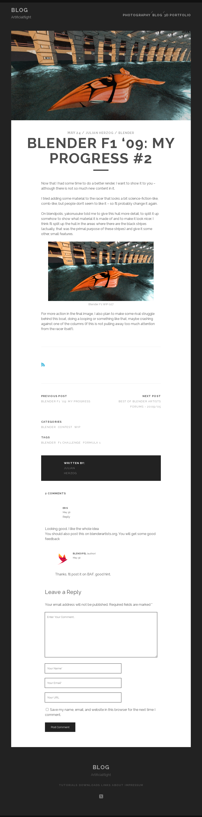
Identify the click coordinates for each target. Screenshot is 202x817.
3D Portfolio (179, 10)
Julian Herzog (98, 125)
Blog (19, 10)
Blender (128, 125)
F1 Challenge (69, 434)
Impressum (138, 777)
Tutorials (64, 777)
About (119, 777)
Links (105, 777)
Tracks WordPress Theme (83, 812)
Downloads (87, 777)
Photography (138, 10)
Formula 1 (92, 434)
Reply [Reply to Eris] (66, 509)
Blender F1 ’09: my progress (66, 393)
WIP (77, 419)
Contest (65, 419)
